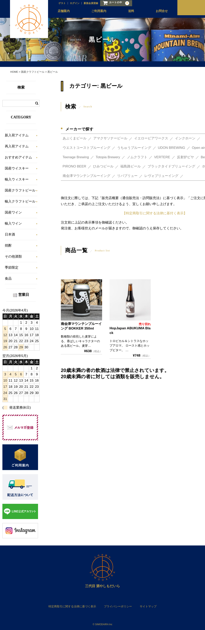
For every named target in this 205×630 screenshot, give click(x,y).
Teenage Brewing (76, 157)
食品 (8, 278)
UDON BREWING (171, 148)
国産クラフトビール (20, 190)
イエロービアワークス (151, 138)
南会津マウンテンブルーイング (86, 176)
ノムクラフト (137, 157)
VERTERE (162, 157)
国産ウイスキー (17, 168)
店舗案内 (60, 12)
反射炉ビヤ (185, 157)
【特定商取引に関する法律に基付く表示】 (154, 213)
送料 (127, 12)
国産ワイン (13, 212)
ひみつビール (103, 166)
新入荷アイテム (17, 135)
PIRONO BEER (74, 166)
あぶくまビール (74, 138)
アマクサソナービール (110, 138)
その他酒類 (13, 256)
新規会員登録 (86, 3)
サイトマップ (148, 606)
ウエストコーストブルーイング (86, 148)
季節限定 (11, 267)
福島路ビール (130, 166)
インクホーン (185, 138)
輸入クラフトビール (20, 201)
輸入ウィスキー (17, 179)
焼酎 (8, 245)
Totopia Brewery (108, 157)
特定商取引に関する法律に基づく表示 (72, 606)
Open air (198, 148)
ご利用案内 (94, 12)
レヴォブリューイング (161, 176)
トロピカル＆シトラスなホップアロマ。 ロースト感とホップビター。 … (129, 345)
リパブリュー (127, 176)
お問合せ (157, 12)
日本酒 (10, 234)
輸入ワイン (13, 223)
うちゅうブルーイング (134, 148)
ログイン (70, 3)
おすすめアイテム (18, 157)
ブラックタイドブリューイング (171, 166)
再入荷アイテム (17, 146)
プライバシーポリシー (118, 606)
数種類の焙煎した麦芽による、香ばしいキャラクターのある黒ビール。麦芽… (80, 341)
